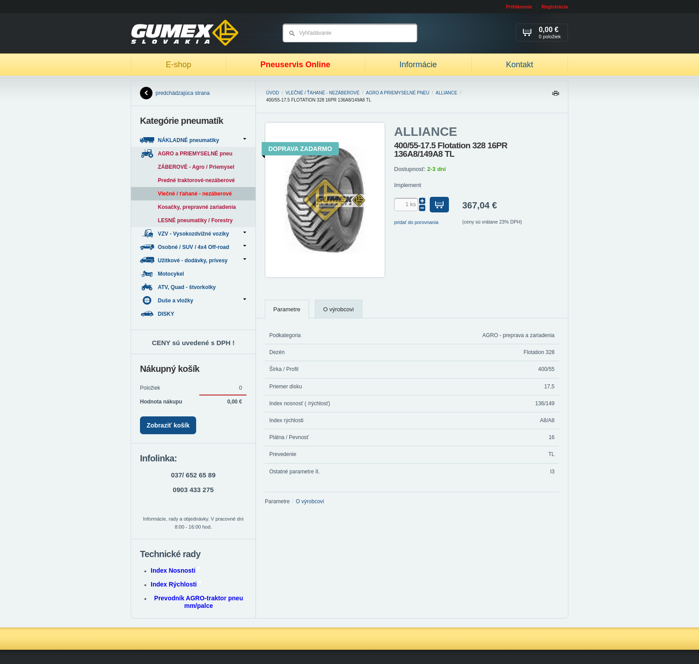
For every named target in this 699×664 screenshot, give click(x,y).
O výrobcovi (338, 309)
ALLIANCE (446, 92)
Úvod (272, 92)
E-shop (178, 64)
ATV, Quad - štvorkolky (178, 287)
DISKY (158, 314)
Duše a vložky (193, 300)
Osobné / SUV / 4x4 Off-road (193, 247)
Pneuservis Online (295, 64)
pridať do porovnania (416, 222)
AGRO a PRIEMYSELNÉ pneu (397, 92)
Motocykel (162, 273)
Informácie (418, 64)
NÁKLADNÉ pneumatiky (193, 140)
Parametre (286, 309)
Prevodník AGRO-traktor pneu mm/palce (198, 602)
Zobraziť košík (168, 425)
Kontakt (519, 64)
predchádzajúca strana (175, 93)
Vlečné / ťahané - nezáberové (322, 92)
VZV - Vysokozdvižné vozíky (193, 233)
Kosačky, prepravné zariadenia (197, 207)
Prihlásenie (519, 6)
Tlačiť (555, 95)
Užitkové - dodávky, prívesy (193, 260)
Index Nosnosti (175, 570)
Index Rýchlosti (176, 584)
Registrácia (555, 6)
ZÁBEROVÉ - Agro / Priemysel (196, 167)
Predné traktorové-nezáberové (196, 180)
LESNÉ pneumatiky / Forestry (195, 220)
